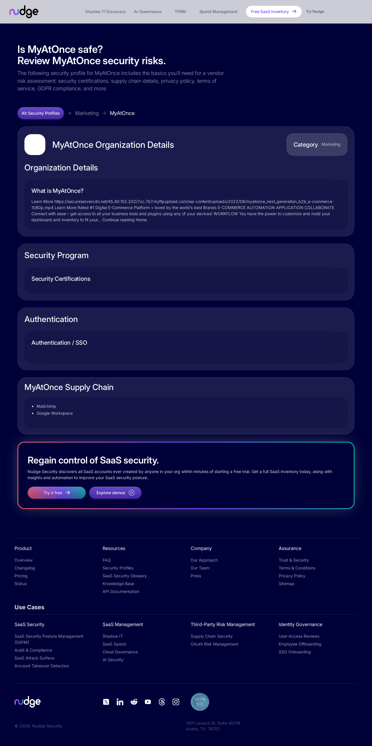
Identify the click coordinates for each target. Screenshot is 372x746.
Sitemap (286, 583)
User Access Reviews (299, 636)
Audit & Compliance (33, 650)
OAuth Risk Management (214, 643)
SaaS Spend (114, 643)
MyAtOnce (122, 113)
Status (21, 583)
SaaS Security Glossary (125, 575)
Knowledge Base (118, 583)
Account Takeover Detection (42, 665)
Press (196, 575)
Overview (24, 560)
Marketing (87, 113)
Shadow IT (113, 636)
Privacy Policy (292, 575)
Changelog (25, 567)
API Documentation (121, 591)
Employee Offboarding (300, 643)
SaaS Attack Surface (34, 657)
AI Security (113, 659)
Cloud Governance (120, 651)
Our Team (200, 567)
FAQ (107, 560)
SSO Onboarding (295, 651)
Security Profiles (118, 567)
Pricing (21, 575)
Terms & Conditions (297, 567)
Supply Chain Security (212, 636)
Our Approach (204, 560)
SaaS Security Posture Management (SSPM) (49, 639)
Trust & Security (294, 560)
